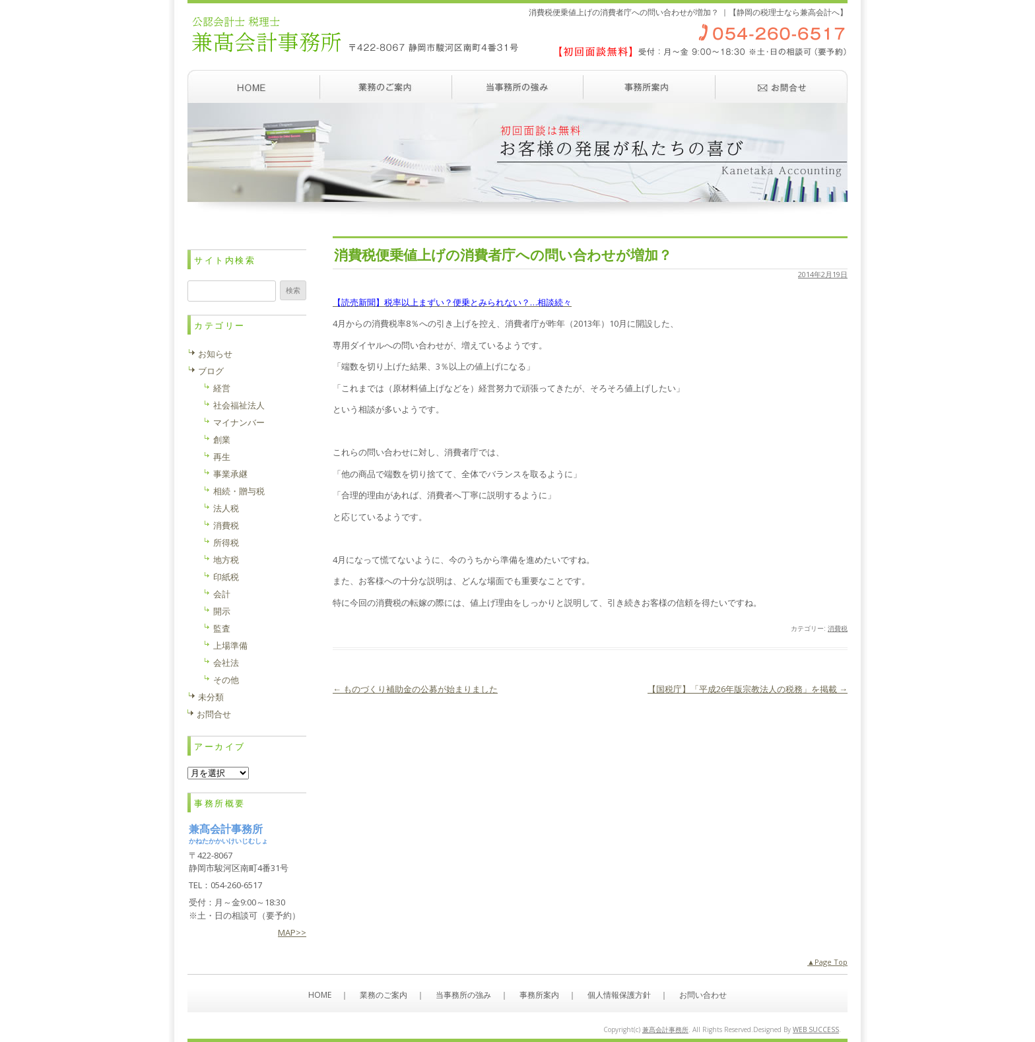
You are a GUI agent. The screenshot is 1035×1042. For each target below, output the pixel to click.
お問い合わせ (782, 86)
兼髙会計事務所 (665, 1029)
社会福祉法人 (239, 405)
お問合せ (214, 714)
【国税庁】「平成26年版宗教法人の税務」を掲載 (748, 689)
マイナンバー (239, 422)
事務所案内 (650, 86)
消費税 (838, 628)
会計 (221, 594)
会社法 (226, 662)
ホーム (253, 86)
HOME (319, 994)
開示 (221, 611)
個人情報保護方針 (619, 994)
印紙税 (226, 577)
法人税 (226, 508)
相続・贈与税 (239, 491)
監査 (221, 628)
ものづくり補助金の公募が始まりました (415, 689)
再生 (221, 457)
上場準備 (230, 645)
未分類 (211, 697)
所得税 (226, 542)
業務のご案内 (385, 86)
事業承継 (230, 474)
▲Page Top (827, 962)
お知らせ (215, 354)
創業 (221, 439)
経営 (221, 388)
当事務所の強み (517, 86)
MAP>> (292, 932)
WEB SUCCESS (816, 1029)
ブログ (211, 371)
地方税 (226, 560)
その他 (226, 680)
